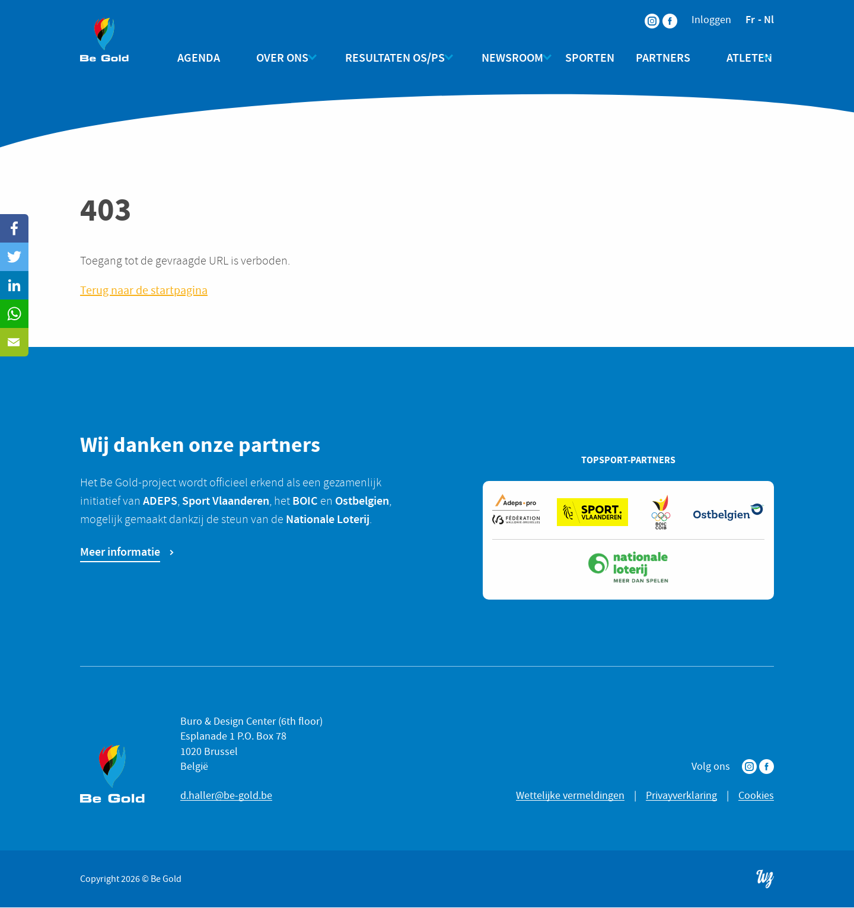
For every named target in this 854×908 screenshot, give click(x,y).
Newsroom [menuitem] (503, 57)
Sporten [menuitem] (585, 57)
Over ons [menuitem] (282, 57)
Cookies (756, 796)
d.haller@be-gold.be (226, 796)
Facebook (766, 767)
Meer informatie (120, 552)
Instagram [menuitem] (644, 13)
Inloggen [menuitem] (711, 20)
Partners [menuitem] (658, 57)
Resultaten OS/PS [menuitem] (390, 57)
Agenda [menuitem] (208, 57)
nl (769, 19)
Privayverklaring (681, 796)
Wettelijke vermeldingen (570, 796)
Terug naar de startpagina (144, 290)
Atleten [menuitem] (735, 57)
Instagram (749, 767)
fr (750, 19)
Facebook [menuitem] (662, 13)
